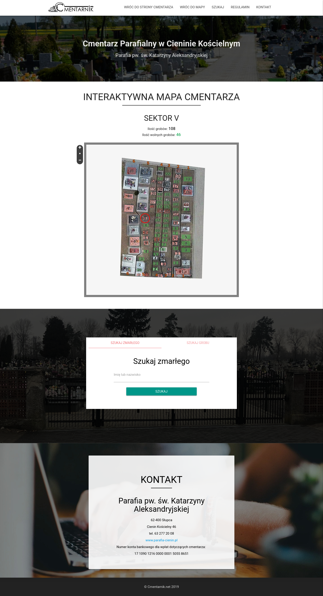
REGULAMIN (240, 7)
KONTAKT (263, 7)
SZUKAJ (218, 7)
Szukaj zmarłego (125, 343)
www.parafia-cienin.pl (162, 540)
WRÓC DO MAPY (192, 7)
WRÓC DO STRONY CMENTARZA (148, 7)
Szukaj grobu (198, 343)
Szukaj (161, 391)
